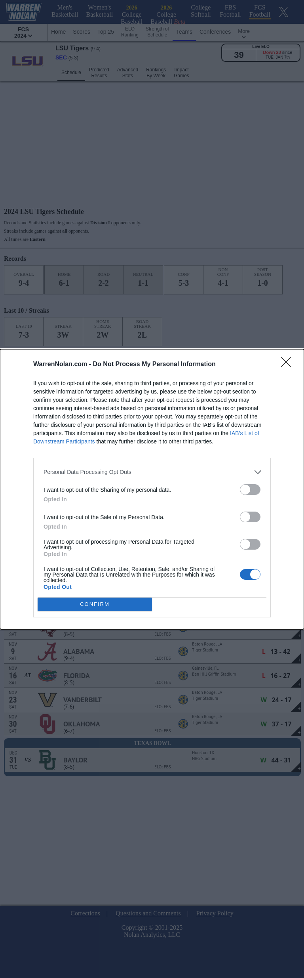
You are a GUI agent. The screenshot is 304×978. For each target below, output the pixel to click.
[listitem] (152, 472)
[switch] (250, 489)
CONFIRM (95, 604)
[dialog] (152, 489)
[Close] (288, 364)
